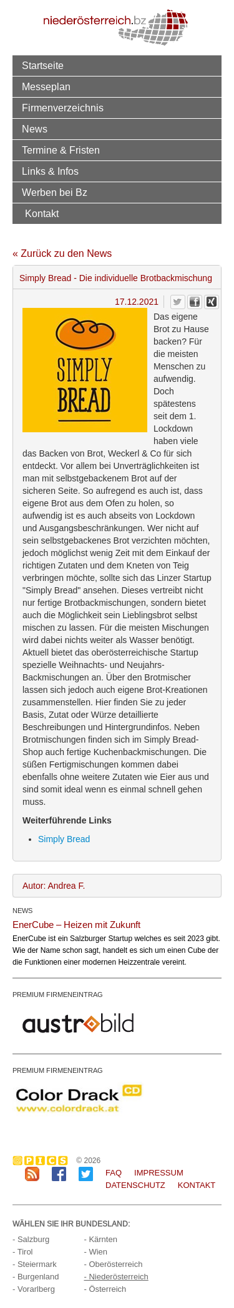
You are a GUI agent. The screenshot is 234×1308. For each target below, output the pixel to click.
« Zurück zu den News (62, 253)
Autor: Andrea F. (53, 886)
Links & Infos (50, 171)
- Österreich (105, 1289)
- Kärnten (100, 1239)
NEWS (22, 910)
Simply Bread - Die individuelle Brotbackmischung (115, 278)
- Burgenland (35, 1276)
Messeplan (46, 86)
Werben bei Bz (54, 192)
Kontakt (42, 213)
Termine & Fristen (61, 149)
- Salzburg (30, 1239)
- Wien (95, 1251)
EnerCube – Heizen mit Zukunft (76, 924)
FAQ (113, 1172)
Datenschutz (135, 1185)
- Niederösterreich (116, 1276)
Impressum (158, 1172)
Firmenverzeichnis (63, 107)
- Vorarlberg (33, 1289)
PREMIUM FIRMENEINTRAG (57, 994)
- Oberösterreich (113, 1264)
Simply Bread (64, 839)
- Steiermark (34, 1264)
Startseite (43, 65)
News (34, 128)
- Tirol (22, 1251)
